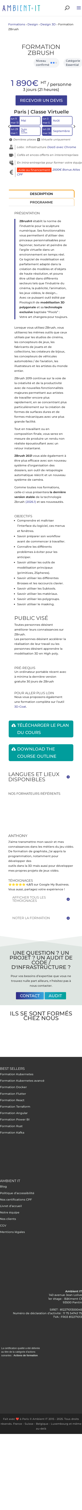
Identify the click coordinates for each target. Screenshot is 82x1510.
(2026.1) (30, 502)
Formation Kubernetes (16, 1074)
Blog (3, 1186)
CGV (3, 1225)
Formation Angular (14, 1113)
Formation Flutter (13, 1094)
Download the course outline (36, 752)
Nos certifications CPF (16, 1199)
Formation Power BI (14, 1119)
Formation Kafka (12, 1132)
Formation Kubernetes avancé (22, 1080)
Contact (30, 995)
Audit (55, 995)
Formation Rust (11, 1126)
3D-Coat (20, 706)
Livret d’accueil (11, 1206)
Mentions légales (12, 1232)
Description (41, 194)
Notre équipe (9, 1212)
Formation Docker (13, 1087)
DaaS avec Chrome (61, 147)
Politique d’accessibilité (17, 1193)
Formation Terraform (15, 1106)
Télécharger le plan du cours (43, 729)
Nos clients (8, 1219)
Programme (41, 202)
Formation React (12, 1100)
